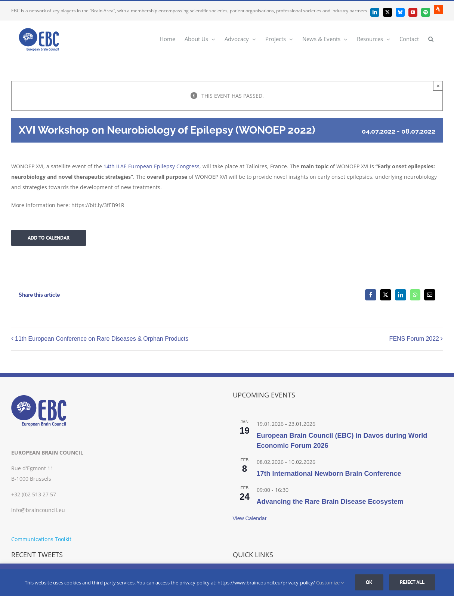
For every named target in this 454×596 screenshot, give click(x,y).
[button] (430, 38)
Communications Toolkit (41, 539)
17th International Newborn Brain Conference (329, 473)
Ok (369, 582)
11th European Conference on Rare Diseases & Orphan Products (101, 339)
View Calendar (250, 518)
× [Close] (438, 85)
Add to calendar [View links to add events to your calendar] (49, 238)
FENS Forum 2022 (414, 339)
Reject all (412, 582)
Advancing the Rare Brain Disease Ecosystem (330, 501)
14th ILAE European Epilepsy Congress (152, 166)
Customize (330, 582)
